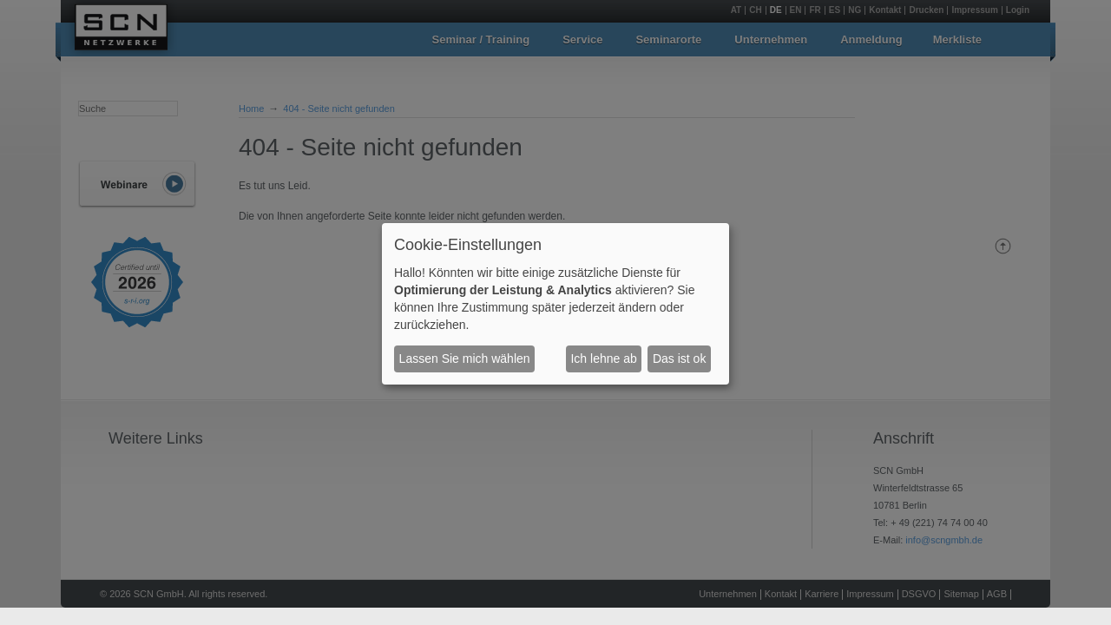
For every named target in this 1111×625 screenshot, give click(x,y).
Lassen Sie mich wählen (464, 358)
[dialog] (555, 304)
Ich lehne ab (603, 358)
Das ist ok (679, 358)
